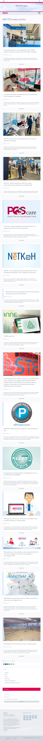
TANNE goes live (9, 336)
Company (6, 672)
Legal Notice (8, 738)
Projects (6, 676)
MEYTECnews (21, 5)
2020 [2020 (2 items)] (24, 717)
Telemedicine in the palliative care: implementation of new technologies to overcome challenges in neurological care (21, 554)
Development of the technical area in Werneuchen (20, 644)
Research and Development (9, 680)
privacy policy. (15, 699)
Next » (13, 660)
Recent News (7, 678)
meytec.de (38, 737)
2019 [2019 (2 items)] (27, 717)
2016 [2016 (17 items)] (36, 717)
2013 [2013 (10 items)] (30, 719)
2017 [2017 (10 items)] (33, 717)
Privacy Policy (14, 738)
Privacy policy (5, 730)
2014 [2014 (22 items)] (27, 719)
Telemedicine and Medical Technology (12, 682)
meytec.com (33, 737)
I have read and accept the (11, 699)
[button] (4, 664)
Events (5, 674)
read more (21, 64)
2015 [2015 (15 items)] (24, 719)
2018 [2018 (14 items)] (30, 717)
